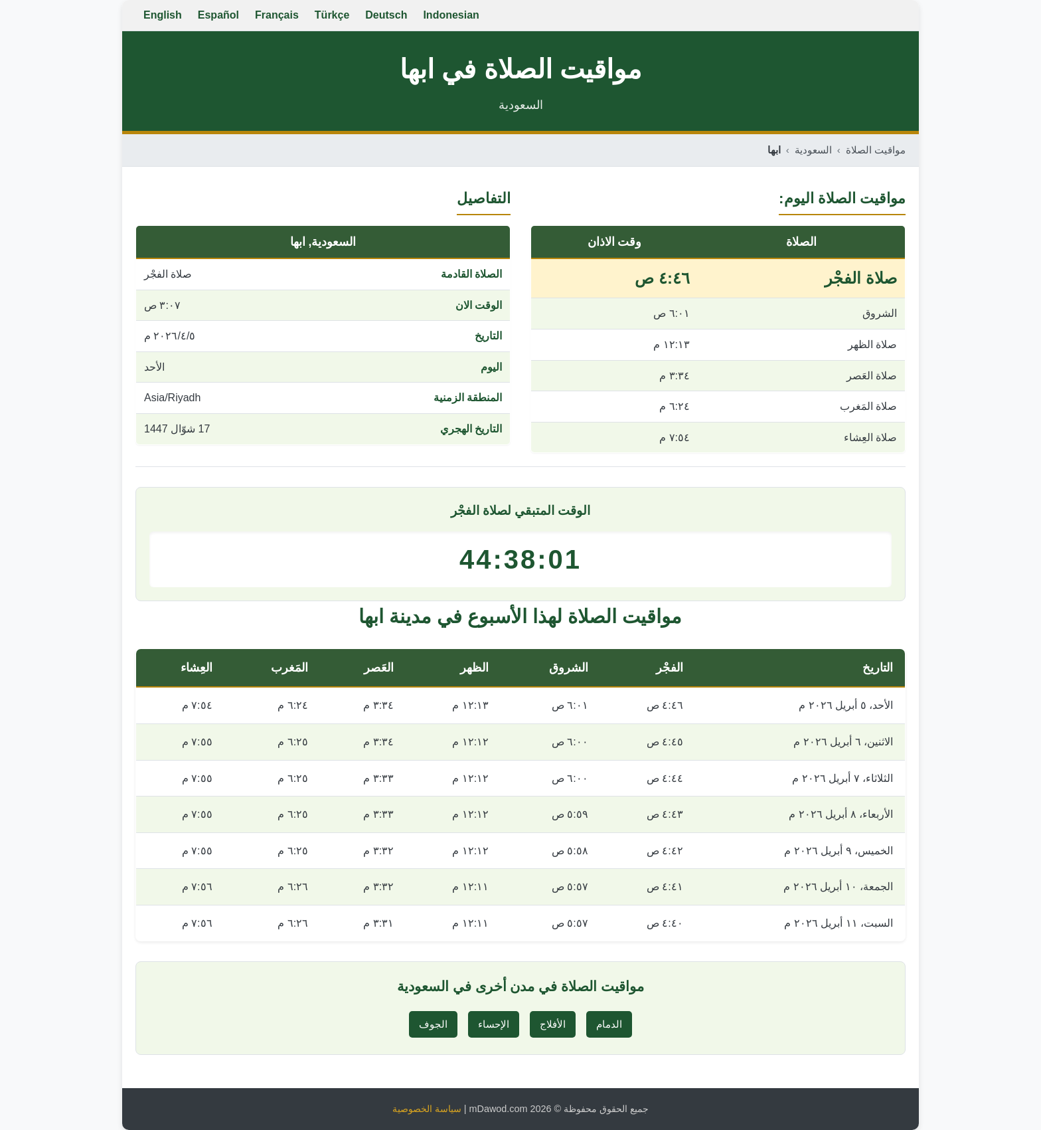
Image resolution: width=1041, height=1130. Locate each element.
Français (277, 15)
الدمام (609, 1024)
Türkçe (332, 15)
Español (218, 15)
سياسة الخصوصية (426, 1108)
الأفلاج (553, 1024)
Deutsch (386, 15)
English (162, 15)
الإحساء (493, 1024)
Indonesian (451, 15)
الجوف (433, 1024)
